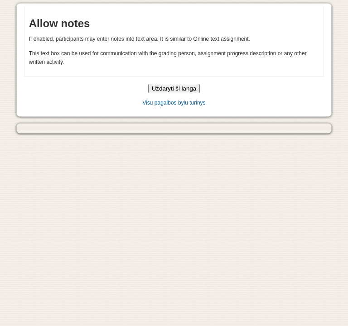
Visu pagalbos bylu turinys (173, 103)
